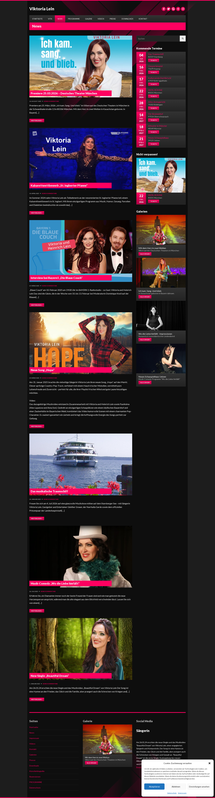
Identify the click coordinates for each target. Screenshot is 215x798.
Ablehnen (176, 786)
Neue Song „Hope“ (42, 370)
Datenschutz (172, 793)
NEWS (60, 19)
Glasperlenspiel (155, 66)
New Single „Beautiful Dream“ (50, 675)
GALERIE (88, 19)
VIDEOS (101, 19)
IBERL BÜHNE (155, 90)
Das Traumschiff (156, 54)
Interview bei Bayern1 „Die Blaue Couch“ (56, 277)
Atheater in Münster (157, 125)
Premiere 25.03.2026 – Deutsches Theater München (64, 93)
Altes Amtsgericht (156, 102)
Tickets (153, 60)
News (31, 733)
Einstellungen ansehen (199, 786)
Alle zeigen (145, 254)
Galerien (33, 754)
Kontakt (32, 749)
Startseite (33, 727)
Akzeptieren (154, 786)
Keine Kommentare (51, 101)
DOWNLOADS (127, 19)
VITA (50, 19)
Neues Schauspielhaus (158, 137)
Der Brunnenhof (155, 114)
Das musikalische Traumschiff (49, 491)
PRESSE (113, 19)
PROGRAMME (74, 19)
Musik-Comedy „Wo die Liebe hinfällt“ (55, 583)
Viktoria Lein (41, 8)
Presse (32, 760)
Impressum (182, 793)
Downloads (34, 765)
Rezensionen (34, 776)
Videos (32, 744)
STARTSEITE (37, 19)
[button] (209, 763)
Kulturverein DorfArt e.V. (159, 78)
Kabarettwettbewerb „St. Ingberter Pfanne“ (59, 185)
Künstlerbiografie (36, 771)
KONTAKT (143, 19)
